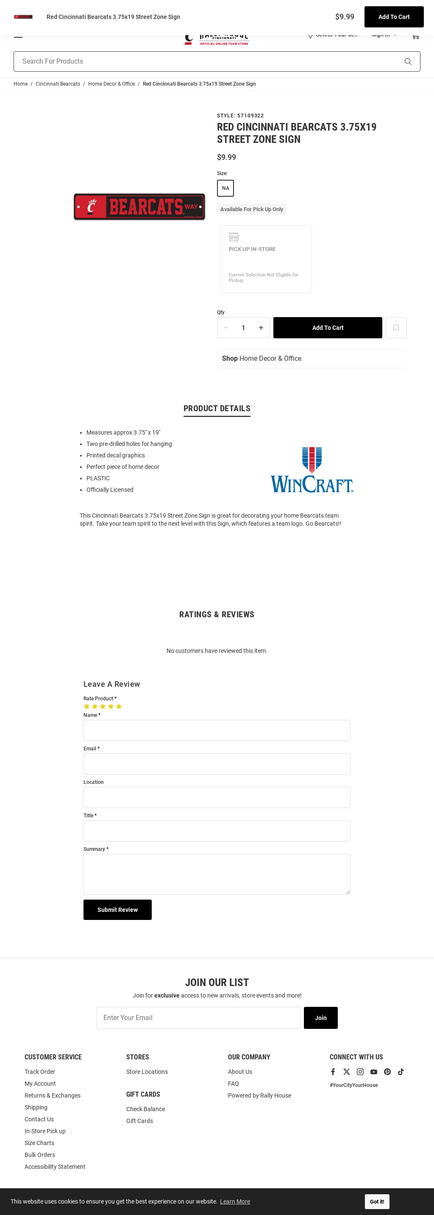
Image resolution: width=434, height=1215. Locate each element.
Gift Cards (139, 1120)
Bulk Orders (40, 1154)
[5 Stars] (120, 707)
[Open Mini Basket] (415, 34)
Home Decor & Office (261, 359)
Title (88, 816)
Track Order (40, 1071)
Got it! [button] (377, 1201)
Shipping (36, 1107)
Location (93, 783)
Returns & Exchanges (53, 1095)
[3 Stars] (104, 707)
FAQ (233, 1083)
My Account (40, 1083)
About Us (240, 1071)
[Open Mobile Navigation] (18, 34)
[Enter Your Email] (198, 1018)
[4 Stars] (112, 707)
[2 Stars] (96, 707)
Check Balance (145, 1109)
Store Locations (147, 1071)
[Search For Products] (195, 61)
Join (321, 1017)
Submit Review (117, 910)
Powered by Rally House (259, 1095)
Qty (221, 312)
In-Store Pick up (45, 1131)
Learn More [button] (235, 1201)
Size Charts (39, 1143)
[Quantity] (244, 327)
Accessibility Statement (55, 1166)
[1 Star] (87, 707)
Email (89, 749)
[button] (332, 34)
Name (90, 716)
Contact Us (39, 1119)
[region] (217, 477)
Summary (94, 850)
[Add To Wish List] (396, 327)
